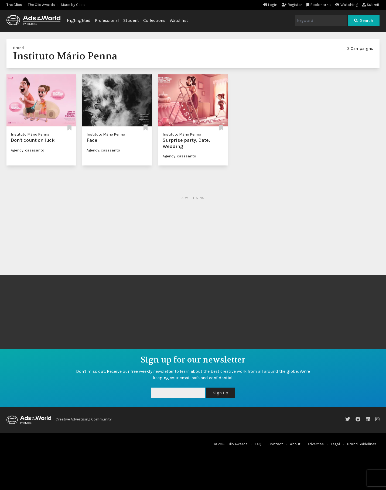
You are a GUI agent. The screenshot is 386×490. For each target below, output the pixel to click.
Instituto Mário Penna (30, 134)
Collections (154, 20)
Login (270, 4)
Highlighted (79, 20)
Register (292, 4)
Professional (107, 20)
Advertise (316, 444)
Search (363, 20)
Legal (335, 444)
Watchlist (179, 20)
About (295, 444)
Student (131, 20)
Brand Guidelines (361, 444)
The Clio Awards (41, 4)
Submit (371, 4)
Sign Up (220, 392)
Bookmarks (318, 4)
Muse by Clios (73, 4)
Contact (275, 444)
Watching (346, 4)
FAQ (258, 444)
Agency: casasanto (27, 150)
